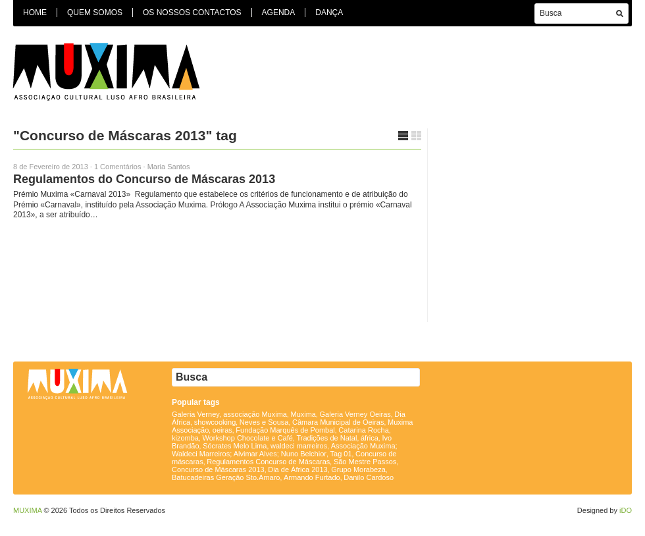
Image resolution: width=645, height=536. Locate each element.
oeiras (222, 430)
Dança (329, 12)
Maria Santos (168, 167)
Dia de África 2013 (298, 469)
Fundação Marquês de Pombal (285, 430)
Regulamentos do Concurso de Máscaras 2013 (144, 179)
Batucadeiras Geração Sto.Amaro (226, 477)
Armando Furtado (312, 477)
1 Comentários (118, 167)
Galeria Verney (196, 414)
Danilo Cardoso (369, 477)
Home (35, 12)
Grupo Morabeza (358, 469)
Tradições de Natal (326, 438)
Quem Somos (94, 12)
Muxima (303, 414)
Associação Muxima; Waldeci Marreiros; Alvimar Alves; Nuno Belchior (285, 450)
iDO (625, 510)
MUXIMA (27, 510)
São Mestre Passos (365, 462)
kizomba (185, 438)
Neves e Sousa (264, 422)
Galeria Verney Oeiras (355, 414)
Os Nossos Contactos (192, 12)
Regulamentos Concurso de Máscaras (268, 462)
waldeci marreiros (299, 446)
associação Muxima (255, 414)
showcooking (215, 422)
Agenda (279, 12)
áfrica (369, 438)
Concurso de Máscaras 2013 (218, 469)
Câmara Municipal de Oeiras (338, 422)
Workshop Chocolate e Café (248, 438)
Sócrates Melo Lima (235, 446)
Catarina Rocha (363, 430)
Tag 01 (341, 454)
